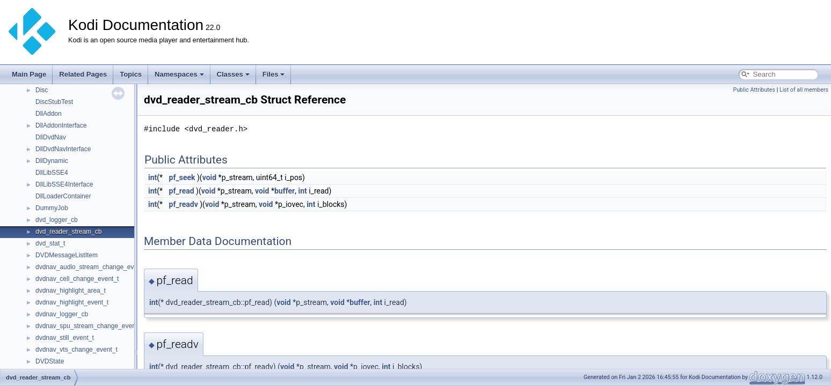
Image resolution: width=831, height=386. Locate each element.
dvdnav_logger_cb (61, 314)
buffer (284, 191)
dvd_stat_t (50, 243)
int (152, 177)
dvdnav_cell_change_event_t (77, 279)
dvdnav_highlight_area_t (70, 290)
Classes (233, 74)
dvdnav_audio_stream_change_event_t (91, 267)
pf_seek (182, 177)
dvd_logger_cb (56, 220)
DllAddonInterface (60, 125)
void (209, 177)
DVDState (49, 361)
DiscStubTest (54, 102)
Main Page (29, 74)
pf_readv (183, 204)
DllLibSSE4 (51, 172)
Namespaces (179, 74)
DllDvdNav (50, 137)
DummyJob (51, 208)
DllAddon (48, 113)
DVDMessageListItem (66, 255)
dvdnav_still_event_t (64, 338)
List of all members (803, 89)
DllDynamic (51, 161)
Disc (41, 90)
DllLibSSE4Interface (64, 184)
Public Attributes (754, 89)
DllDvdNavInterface (63, 149)
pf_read (181, 191)
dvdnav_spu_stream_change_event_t (89, 326)
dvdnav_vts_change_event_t (76, 349)
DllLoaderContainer (63, 196)
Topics (131, 74)
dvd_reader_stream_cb (68, 231)
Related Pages (83, 74)
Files (274, 74)
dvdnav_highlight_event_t (71, 302)
